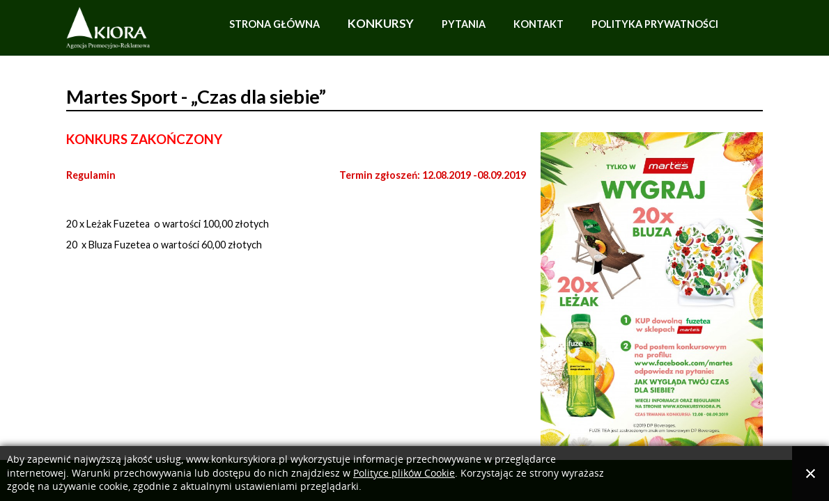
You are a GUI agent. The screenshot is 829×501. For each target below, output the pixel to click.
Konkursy (381, 23)
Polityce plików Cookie (404, 473)
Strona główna (274, 24)
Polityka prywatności (654, 24)
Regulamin (91, 175)
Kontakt (538, 24)
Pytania (464, 24)
